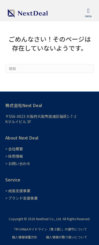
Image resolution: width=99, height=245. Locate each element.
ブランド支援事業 (23, 198)
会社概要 (15, 148)
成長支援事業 (19, 190)
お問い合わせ (19, 163)
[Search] (49, 68)
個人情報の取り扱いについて (66, 237)
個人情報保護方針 (24, 237)
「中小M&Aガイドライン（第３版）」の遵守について (49, 229)
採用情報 (15, 156)
